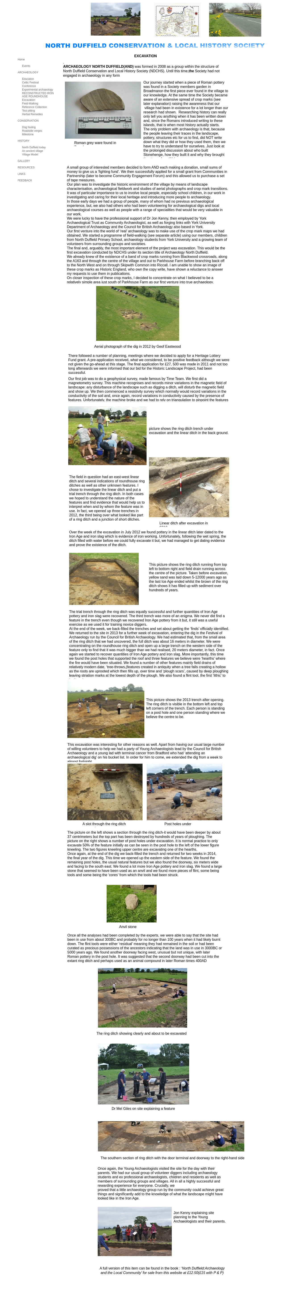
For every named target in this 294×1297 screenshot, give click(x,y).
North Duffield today (34, 147)
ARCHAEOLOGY (28, 72)
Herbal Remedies (32, 114)
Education (28, 79)
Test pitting (28, 110)
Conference (29, 86)
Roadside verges (32, 130)
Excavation (28, 100)
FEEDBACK (25, 180)
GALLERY (24, 161)
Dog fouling (29, 127)
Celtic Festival (30, 82)
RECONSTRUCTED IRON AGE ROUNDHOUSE (38, 95)
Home (21, 59)
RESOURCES (26, 167)
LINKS (21, 174)
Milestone (27, 134)
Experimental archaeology (37, 89)
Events (26, 66)
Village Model (30, 154)
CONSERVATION (28, 120)
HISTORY (23, 140)
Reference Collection (34, 107)
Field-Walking (30, 103)
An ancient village (32, 151)
